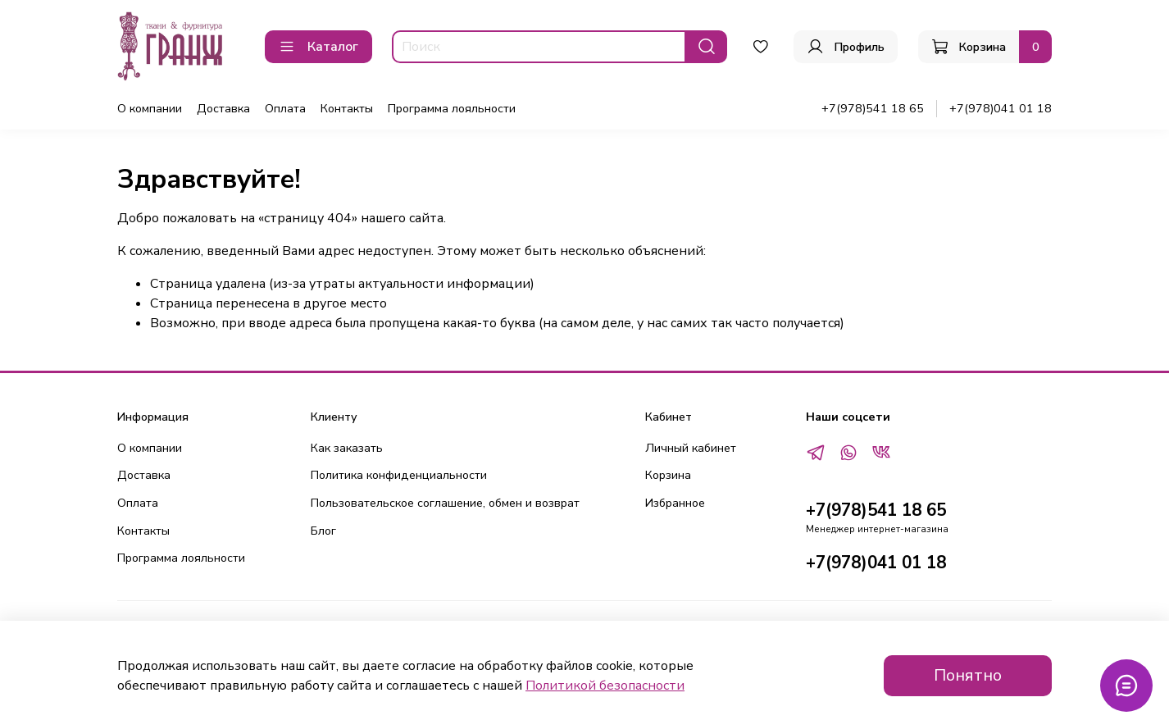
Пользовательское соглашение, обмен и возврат (445, 502)
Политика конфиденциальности (399, 475)
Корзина (668, 475)
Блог (323, 530)
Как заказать (347, 448)
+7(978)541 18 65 (872, 108)
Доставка (223, 108)
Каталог (318, 47)
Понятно (968, 675)
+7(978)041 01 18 (1000, 108)
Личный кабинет (690, 448)
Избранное (675, 502)
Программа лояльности (452, 108)
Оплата (285, 108)
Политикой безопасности (605, 686)
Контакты (347, 108)
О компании (149, 108)
